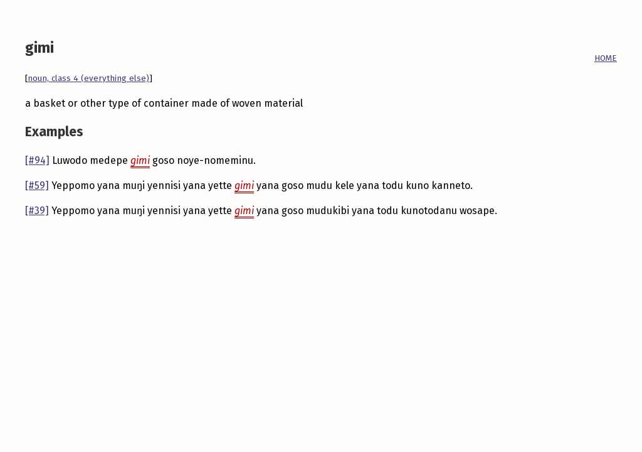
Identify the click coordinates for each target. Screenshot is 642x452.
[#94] (37, 160)
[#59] (37, 185)
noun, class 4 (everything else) (88, 78)
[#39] (37, 211)
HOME (605, 58)
